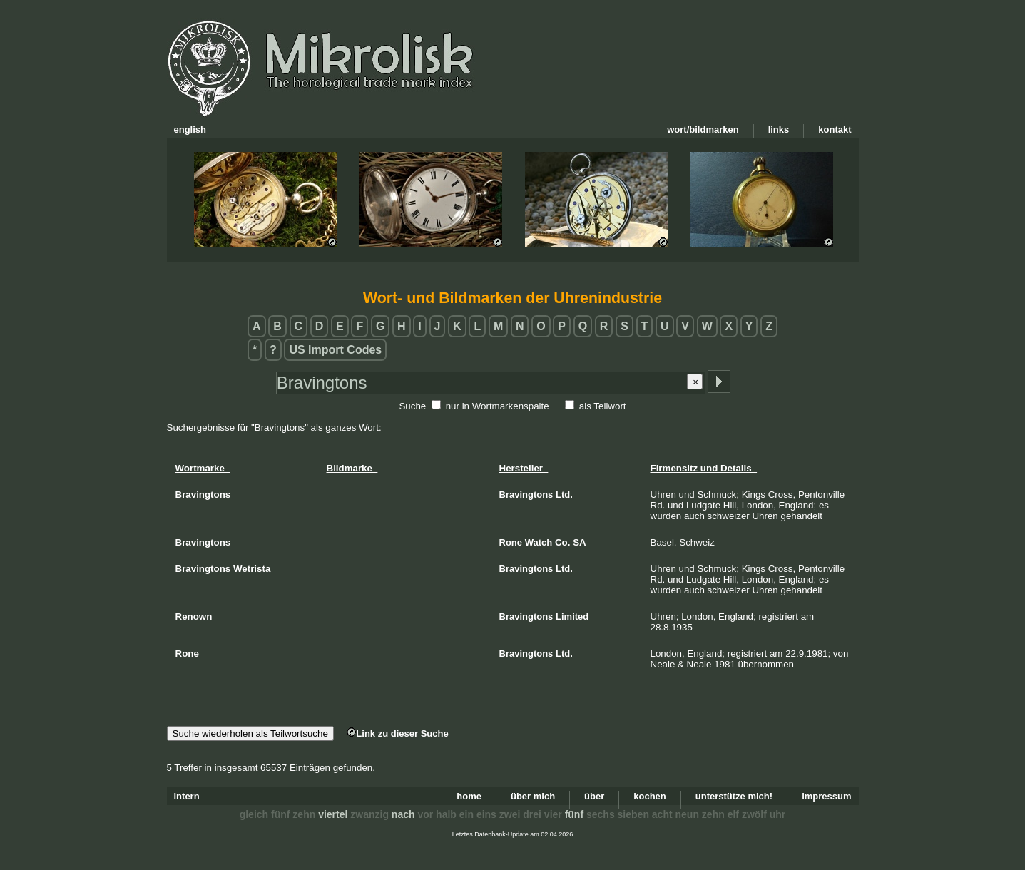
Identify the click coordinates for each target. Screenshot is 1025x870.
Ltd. (564, 494)
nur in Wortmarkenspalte (497, 406)
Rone (511, 542)
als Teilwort (602, 406)
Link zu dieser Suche (397, 733)
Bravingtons (526, 494)
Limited (572, 616)
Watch (539, 542)
